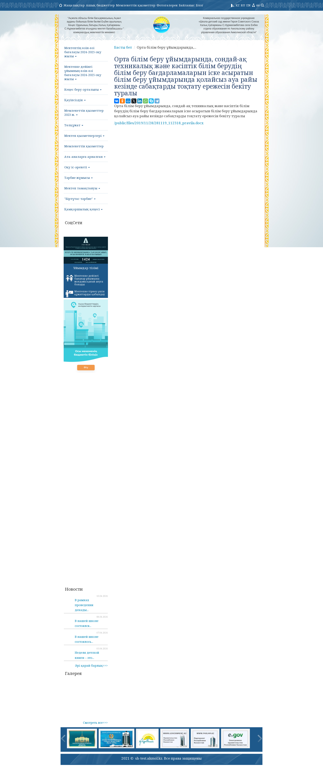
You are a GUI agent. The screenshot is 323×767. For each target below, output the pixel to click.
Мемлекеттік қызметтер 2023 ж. (84, 112)
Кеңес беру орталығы (83, 89)
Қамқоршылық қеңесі (83, 209)
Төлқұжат (73, 125)
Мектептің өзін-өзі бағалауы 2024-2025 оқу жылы (82, 52)
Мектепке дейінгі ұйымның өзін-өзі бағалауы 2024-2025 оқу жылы (82, 72)
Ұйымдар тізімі (85, 268)
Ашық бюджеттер (100, 5)
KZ (238, 5)
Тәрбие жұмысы (78, 178)
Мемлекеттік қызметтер (135, 5)
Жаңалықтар (74, 5)
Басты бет (123, 47)
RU (243, 5)
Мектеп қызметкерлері (84, 135)
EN (248, 5)
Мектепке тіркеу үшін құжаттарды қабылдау (85, 293)
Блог (199, 5)
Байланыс (187, 5)
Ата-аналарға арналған (84, 157)
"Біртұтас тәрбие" (80, 199)
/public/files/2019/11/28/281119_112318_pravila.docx (159, 123)
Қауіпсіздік (75, 100)
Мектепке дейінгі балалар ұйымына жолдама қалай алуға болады (84, 280)
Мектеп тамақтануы (82, 188)
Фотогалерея (167, 5)
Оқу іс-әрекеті (77, 167)
